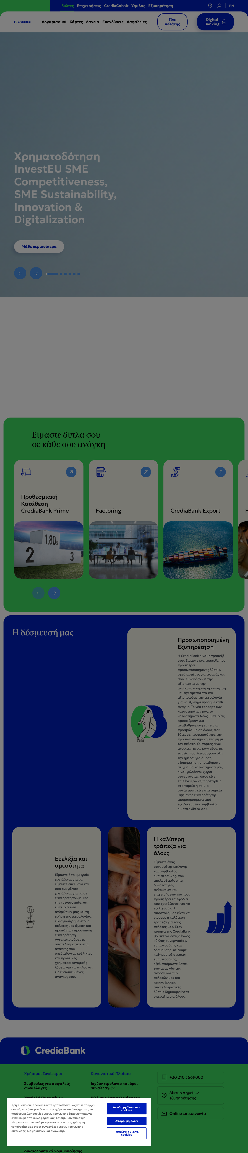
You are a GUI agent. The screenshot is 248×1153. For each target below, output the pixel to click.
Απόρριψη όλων (126, 1121)
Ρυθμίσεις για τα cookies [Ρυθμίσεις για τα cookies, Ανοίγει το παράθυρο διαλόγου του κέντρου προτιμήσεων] (126, 1133)
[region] (79, 1122)
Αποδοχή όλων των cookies (126, 1108)
